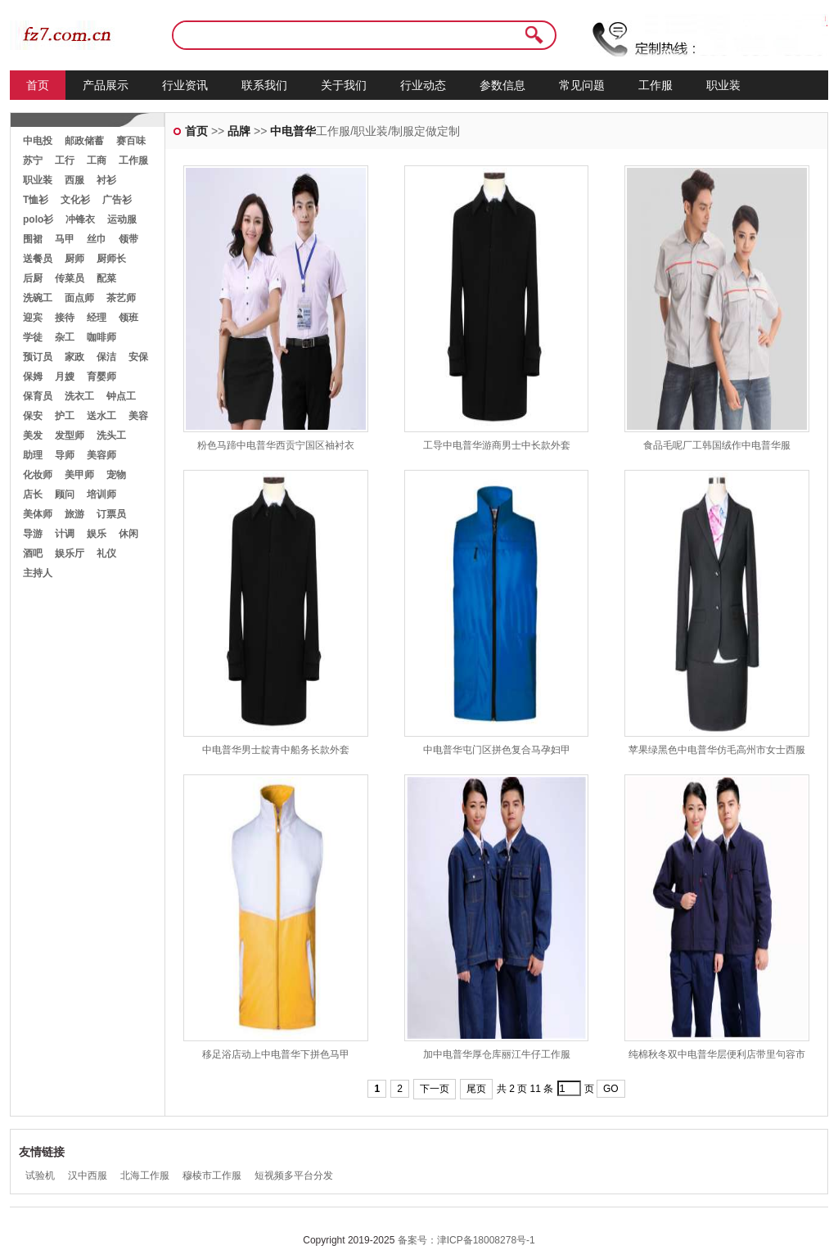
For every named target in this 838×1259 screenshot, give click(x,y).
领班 (128, 317)
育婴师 (101, 376)
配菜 (106, 278)
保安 (33, 416)
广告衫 (117, 199)
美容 (138, 416)
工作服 (655, 85)
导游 (33, 533)
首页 (37, 85)
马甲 (64, 239)
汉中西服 (87, 1175)
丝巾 (96, 239)
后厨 (33, 278)
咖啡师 (101, 337)
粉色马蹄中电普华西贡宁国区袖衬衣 (275, 445)
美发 (33, 435)
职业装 (723, 85)
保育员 (37, 396)
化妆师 (37, 475)
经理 (96, 317)
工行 (64, 160)
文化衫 (75, 199)
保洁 (106, 357)
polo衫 (38, 219)
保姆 (33, 376)
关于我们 (344, 85)
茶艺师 (121, 298)
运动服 (122, 219)
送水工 (101, 416)
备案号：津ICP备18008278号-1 (466, 1240)
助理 (33, 455)
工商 (96, 160)
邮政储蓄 (84, 141)
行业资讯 (185, 85)
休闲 (128, 533)
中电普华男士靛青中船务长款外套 (275, 750)
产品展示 (105, 85)
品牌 (239, 131)
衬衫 (106, 180)
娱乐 (96, 533)
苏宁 (33, 160)
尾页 (476, 1088)
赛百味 (131, 141)
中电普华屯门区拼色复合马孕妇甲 (496, 750)
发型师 (69, 435)
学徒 (33, 337)
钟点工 (121, 396)
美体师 (37, 514)
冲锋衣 (80, 219)
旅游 (74, 514)
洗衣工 (79, 396)
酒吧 (33, 553)
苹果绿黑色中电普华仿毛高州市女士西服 (716, 750)
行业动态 (423, 85)
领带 (128, 239)
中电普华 (293, 131)
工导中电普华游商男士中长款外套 (496, 445)
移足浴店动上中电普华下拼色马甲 (275, 1054)
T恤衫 (35, 199)
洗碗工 (37, 298)
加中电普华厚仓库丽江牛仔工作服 (496, 1054)
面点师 (79, 298)
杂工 (64, 337)
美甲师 (79, 475)
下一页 (434, 1088)
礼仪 (106, 553)
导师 (64, 455)
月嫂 (64, 376)
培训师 (101, 494)
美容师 (101, 455)
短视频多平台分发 (294, 1175)
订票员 (111, 514)
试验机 (40, 1175)
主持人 (37, 573)
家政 (74, 357)
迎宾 (33, 317)
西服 (74, 180)
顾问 (64, 494)
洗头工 (111, 435)
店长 (33, 494)
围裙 (33, 239)
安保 (138, 357)
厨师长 (111, 258)
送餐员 (37, 258)
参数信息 (502, 85)
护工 (64, 416)
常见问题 (582, 85)
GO (611, 1088)
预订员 (37, 357)
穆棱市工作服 (211, 1175)
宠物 (116, 475)
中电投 (37, 141)
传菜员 (69, 278)
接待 (64, 317)
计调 (64, 533)
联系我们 (264, 85)
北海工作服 (144, 1175)
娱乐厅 (69, 553)
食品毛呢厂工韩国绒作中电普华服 (717, 445)
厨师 (74, 258)
